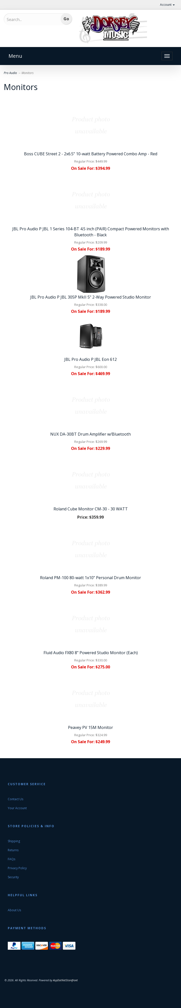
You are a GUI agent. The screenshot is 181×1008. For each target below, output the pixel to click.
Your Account (17, 808)
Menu (15, 56)
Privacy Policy (17, 868)
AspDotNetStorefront (65, 980)
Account (167, 5)
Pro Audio (10, 73)
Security (13, 877)
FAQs (11, 859)
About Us (14, 910)
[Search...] (27, 19)
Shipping (14, 841)
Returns (13, 850)
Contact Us (15, 799)
